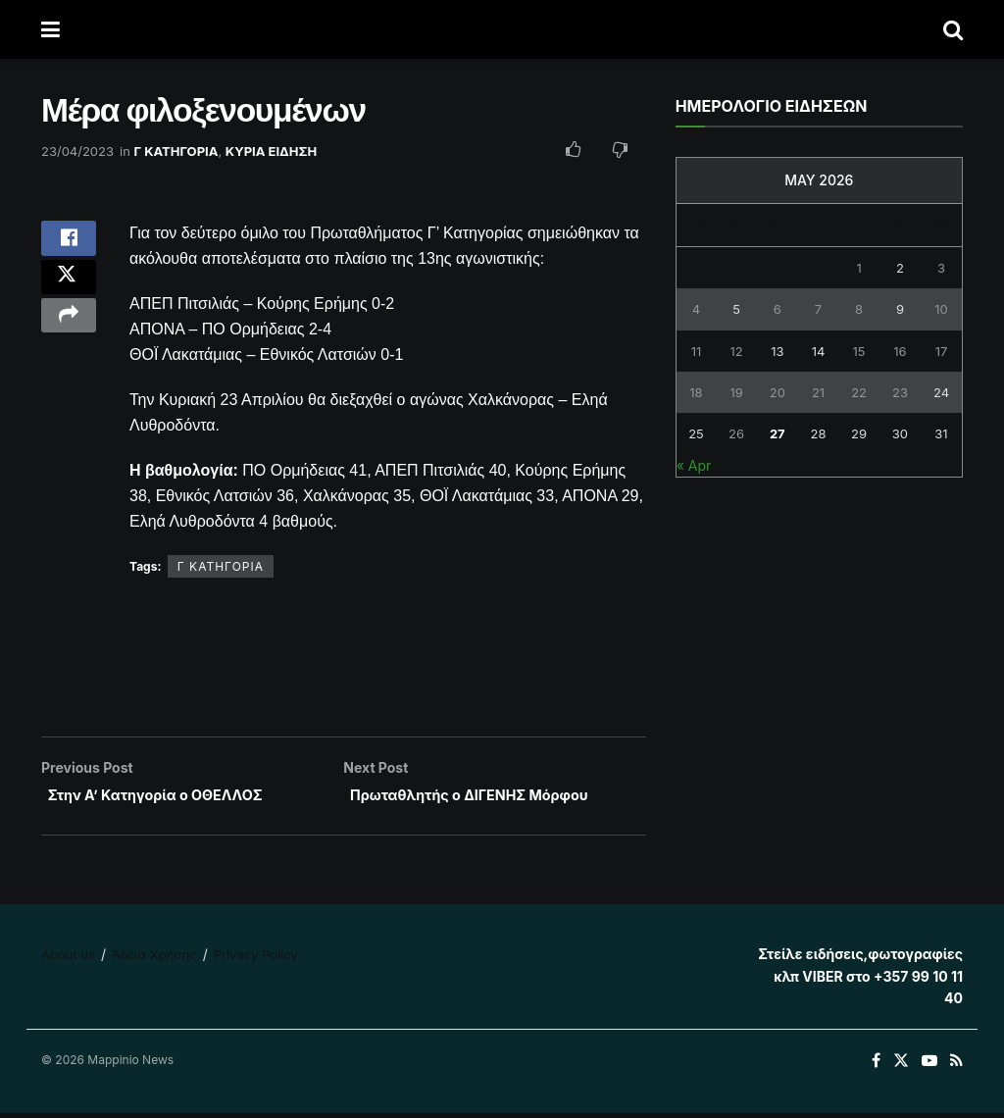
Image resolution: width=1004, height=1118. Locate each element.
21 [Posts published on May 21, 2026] (818, 392)
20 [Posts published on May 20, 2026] (777, 392)
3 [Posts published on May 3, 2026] (941, 268)
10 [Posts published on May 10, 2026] (941, 309)
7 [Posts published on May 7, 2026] (818, 309)
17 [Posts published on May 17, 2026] (941, 351)
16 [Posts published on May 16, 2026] (899, 351)
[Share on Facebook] (68, 244)
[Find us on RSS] (956, 1066)
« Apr (694, 465)
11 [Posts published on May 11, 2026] (696, 351)
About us (68, 960)
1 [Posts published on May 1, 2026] (858, 268)
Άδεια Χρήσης (154, 960)
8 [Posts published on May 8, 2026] (859, 309)
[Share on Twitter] (68, 291)
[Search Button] (953, 29)
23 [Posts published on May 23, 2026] (900, 392)
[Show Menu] (50, 29)
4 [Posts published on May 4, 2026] (696, 309)
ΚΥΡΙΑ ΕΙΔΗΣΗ (271, 151)
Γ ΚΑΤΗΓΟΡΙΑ (176, 151)
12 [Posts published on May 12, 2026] (735, 351)
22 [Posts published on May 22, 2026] (859, 392)
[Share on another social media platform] (68, 338)
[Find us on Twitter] (901, 1066)
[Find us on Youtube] (929, 1066)
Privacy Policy (256, 960)
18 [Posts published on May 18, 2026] (695, 392)
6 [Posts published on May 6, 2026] (777, 309)
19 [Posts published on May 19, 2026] (735, 392)
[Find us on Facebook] (876, 1066)
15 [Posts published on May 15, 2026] (859, 351)
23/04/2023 (77, 151)
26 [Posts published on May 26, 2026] (736, 433)
